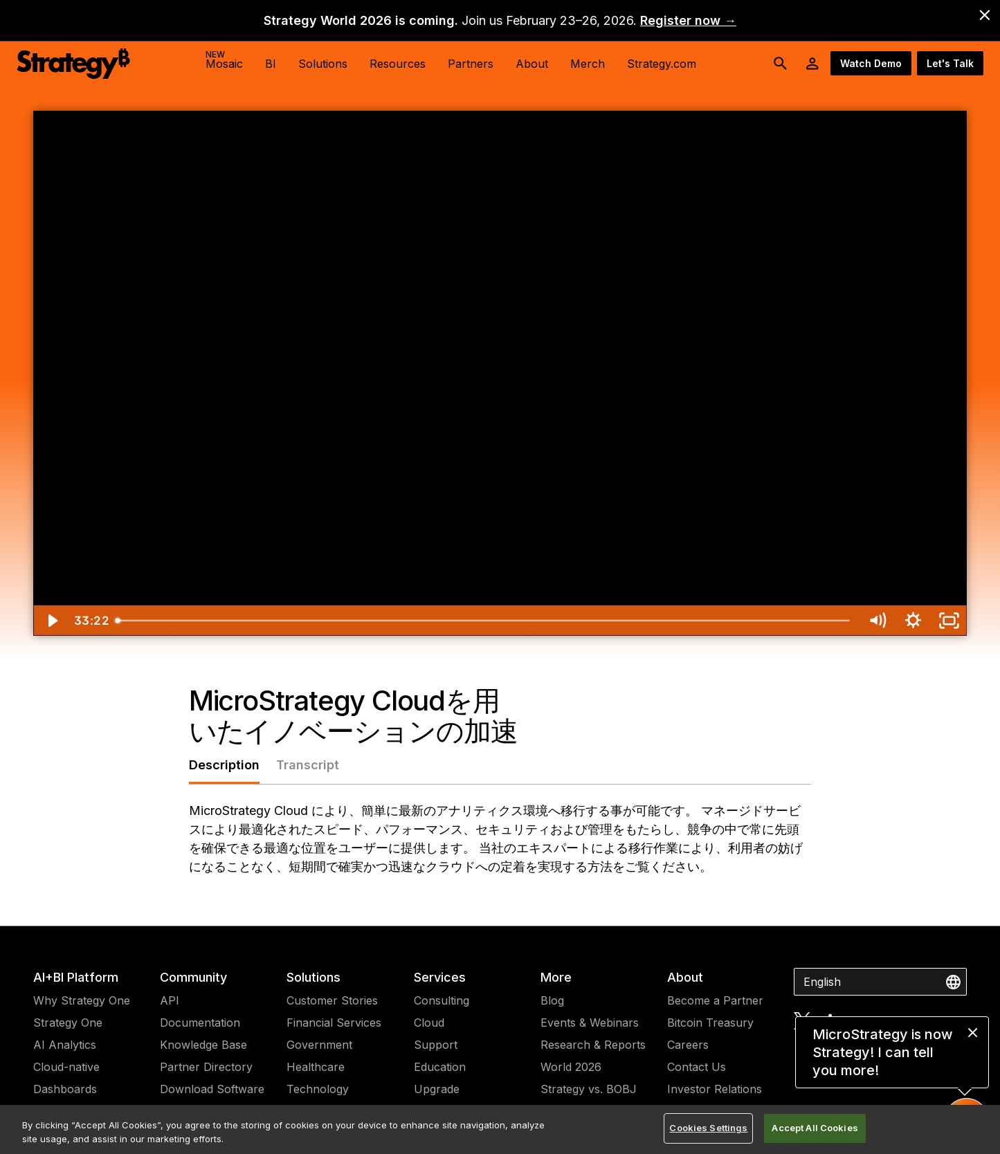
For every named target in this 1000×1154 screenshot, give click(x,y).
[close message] (972, 1032)
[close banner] (984, 15)
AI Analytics (64, 1045)
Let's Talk (950, 63)
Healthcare (316, 1067)
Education (440, 1067)
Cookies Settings (708, 1127)
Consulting (441, 1000)
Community (193, 977)
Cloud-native (66, 1067)
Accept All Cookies (814, 1127)
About (685, 977)
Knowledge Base (203, 1045)
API (169, 1000)
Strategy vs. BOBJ (588, 1089)
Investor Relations (714, 1089)
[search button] (780, 63)
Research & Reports (593, 1045)
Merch (587, 64)
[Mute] (877, 620)
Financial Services (334, 1022)
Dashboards (65, 1089)
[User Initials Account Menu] (812, 63)
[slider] (484, 620)
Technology (318, 1089)
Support (435, 1045)
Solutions (313, 977)
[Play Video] (51, 620)
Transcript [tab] (307, 765)
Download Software (212, 1089)
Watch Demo (871, 63)
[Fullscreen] (949, 620)
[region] (500, 1129)
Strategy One (67, 1022)
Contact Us (696, 1067)
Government (319, 1045)
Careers (688, 1045)
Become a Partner (715, 1000)
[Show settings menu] (913, 620)
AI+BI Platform (75, 977)
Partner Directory (206, 1067)
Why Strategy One (81, 1000)
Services (440, 977)
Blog (552, 1000)
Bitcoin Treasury (710, 1022)
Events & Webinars (589, 1022)
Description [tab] (224, 765)
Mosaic (224, 60)
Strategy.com (661, 64)
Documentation (200, 1022)
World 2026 (570, 1067)
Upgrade (437, 1089)
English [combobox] (822, 982)
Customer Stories (332, 1000)
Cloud (429, 1022)
